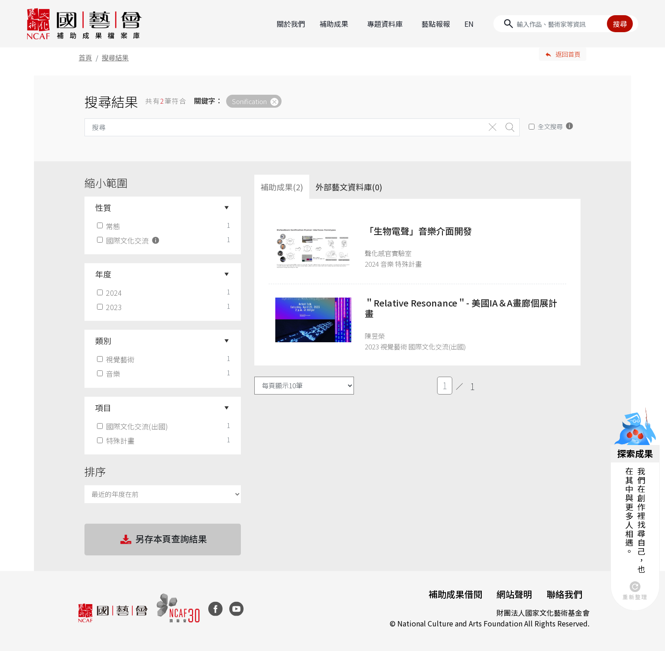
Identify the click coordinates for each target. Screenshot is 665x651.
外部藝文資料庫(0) (349, 187)
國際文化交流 (129, 240)
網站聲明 (514, 594)
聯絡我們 (564, 594)
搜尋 (620, 23)
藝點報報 (435, 23)
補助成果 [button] (334, 23)
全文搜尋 (550, 126)
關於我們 (291, 23)
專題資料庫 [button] (385, 23)
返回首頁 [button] (568, 54)
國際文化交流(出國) (133, 426)
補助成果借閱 (455, 594)
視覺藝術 (117, 359)
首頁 (85, 57)
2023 (110, 307)
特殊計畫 (117, 440)
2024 (110, 292)
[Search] (565, 23)
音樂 (109, 373)
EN (469, 23)
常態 (109, 226)
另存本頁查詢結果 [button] (162, 539)
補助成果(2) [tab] (282, 187)
